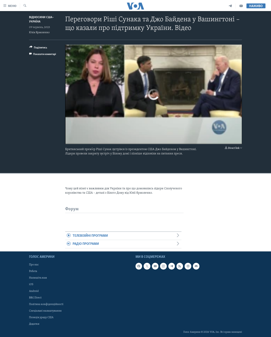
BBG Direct (35, 297)
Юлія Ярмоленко (39, 32)
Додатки (34, 323)
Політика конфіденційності (46, 304)
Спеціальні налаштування (45, 310)
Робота (33, 271)
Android (34, 291)
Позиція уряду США (41, 317)
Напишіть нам (38, 277)
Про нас (34, 264)
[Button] (38, 48)
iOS (31, 284)
